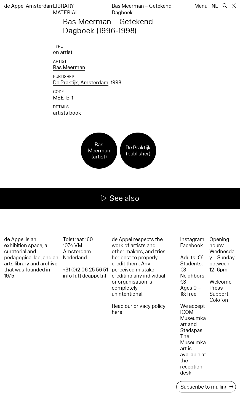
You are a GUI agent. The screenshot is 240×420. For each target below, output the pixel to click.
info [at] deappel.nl (84, 275)
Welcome (220, 282)
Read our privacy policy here (139, 309)
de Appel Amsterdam (29, 6)
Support (218, 294)
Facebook (191, 245)
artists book (67, 113)
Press (216, 288)
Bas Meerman (69, 67)
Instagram (192, 239)
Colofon (218, 300)
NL (215, 6)
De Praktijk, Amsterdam (80, 82)
